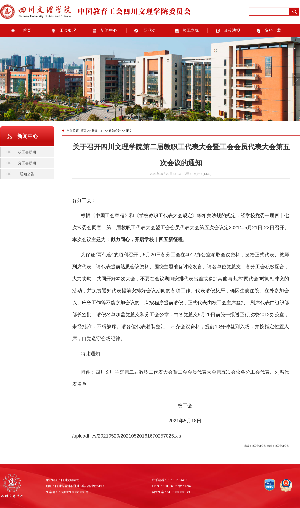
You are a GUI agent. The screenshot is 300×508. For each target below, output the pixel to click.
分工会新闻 (27, 163)
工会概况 (68, 30)
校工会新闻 (27, 152)
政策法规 (232, 30)
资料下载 (273, 30)
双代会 (150, 30)
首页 (27, 30)
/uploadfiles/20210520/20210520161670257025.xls (126, 436)
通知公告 (27, 174)
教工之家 (191, 30)
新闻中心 (109, 30)
